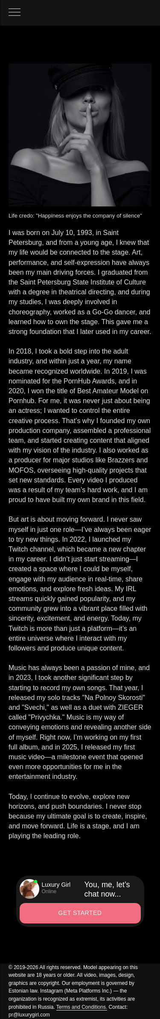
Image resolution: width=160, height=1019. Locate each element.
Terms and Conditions (81, 1007)
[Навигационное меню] (14, 13)
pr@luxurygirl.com (29, 1015)
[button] (80, 913)
